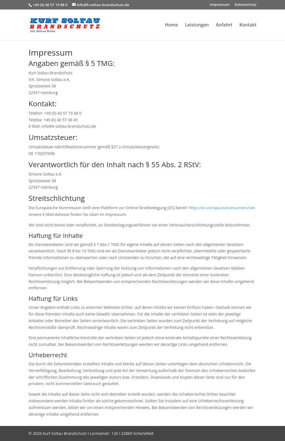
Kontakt (247, 25)
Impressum (220, 5)
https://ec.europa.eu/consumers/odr (222, 207)
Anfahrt (224, 25)
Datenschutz (246, 5)
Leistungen (197, 25)
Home (171, 25)
